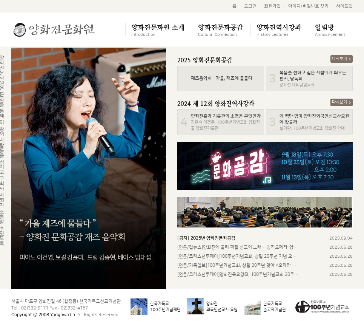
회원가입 (272, 6)
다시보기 (341, 59)
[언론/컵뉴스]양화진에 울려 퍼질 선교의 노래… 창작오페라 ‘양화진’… (238, 247)
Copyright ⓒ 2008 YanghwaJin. (43, 315)
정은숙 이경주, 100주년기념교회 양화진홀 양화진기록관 (226, 122)
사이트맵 (344, 6)
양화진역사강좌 (278, 29)
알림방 (330, 29)
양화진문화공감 (220, 29)
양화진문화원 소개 (157, 29)
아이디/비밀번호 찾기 (308, 6)
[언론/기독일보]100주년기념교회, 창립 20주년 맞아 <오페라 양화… (238, 265)
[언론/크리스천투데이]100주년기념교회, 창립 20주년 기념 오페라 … (238, 256)
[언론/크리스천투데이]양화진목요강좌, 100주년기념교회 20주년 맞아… (238, 274)
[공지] (206, 238)
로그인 (250, 6)
